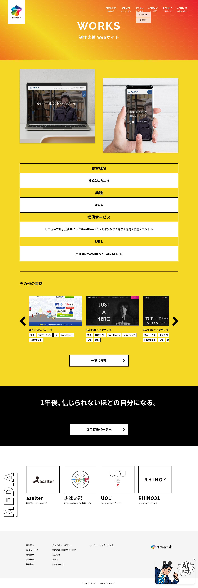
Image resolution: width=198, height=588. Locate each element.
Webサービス (126, 9)
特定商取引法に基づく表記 (64, 550)
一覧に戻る (99, 360)
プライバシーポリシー (62, 545)
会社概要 (153, 9)
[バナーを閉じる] (194, 559)
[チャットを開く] (175, 571)
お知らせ (56, 554)
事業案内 (111, 9)
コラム (55, 559)
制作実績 (140, 9)
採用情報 (168, 9)
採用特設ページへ (99, 429)
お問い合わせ (182, 9)
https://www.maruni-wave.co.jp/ (99, 254)
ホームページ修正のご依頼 (102, 545)
